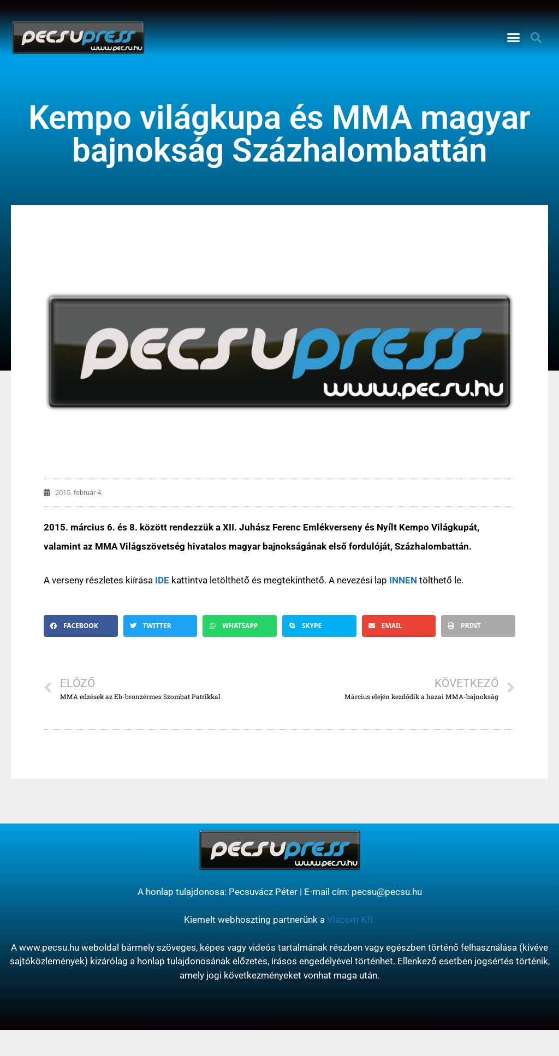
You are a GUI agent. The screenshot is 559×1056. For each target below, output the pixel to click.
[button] (513, 37)
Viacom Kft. (351, 919)
